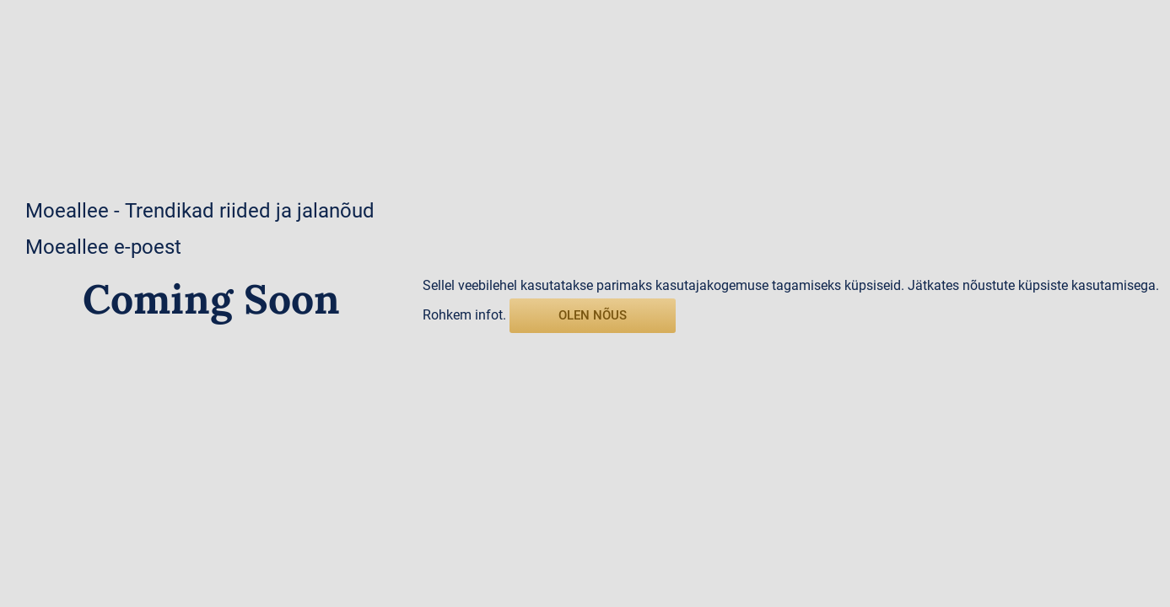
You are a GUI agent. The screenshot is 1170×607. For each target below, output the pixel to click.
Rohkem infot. (464, 315)
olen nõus (592, 315)
